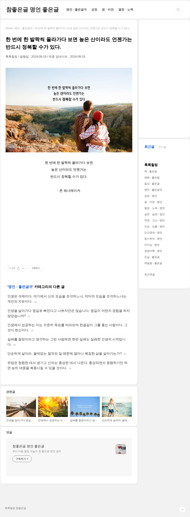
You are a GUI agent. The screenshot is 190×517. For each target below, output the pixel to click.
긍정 (94, 9)
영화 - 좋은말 (152, 177)
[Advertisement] (69, 230)
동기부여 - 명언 (153, 238)
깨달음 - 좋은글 (153, 263)
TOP (182, 510)
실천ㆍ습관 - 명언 (154, 214)
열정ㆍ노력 (125, 9)
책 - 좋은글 (150, 171)
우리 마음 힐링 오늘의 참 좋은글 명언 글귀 (36, 451)
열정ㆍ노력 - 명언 (154, 208)
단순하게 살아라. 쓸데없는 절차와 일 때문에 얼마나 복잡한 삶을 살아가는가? (64, 353)
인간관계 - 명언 (153, 232)
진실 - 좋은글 (152, 257)
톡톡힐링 (151, 165)
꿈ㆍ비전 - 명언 (153, 201)
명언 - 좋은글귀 (76, 9)
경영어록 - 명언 (153, 250)
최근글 (149, 147)
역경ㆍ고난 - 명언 (154, 220)
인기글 (162, 146)
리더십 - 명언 (152, 244)
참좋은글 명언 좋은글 (32, 9)
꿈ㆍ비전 (108, 9)
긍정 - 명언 (150, 195)
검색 (178, 9)
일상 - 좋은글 (152, 183)
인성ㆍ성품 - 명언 (154, 226)
